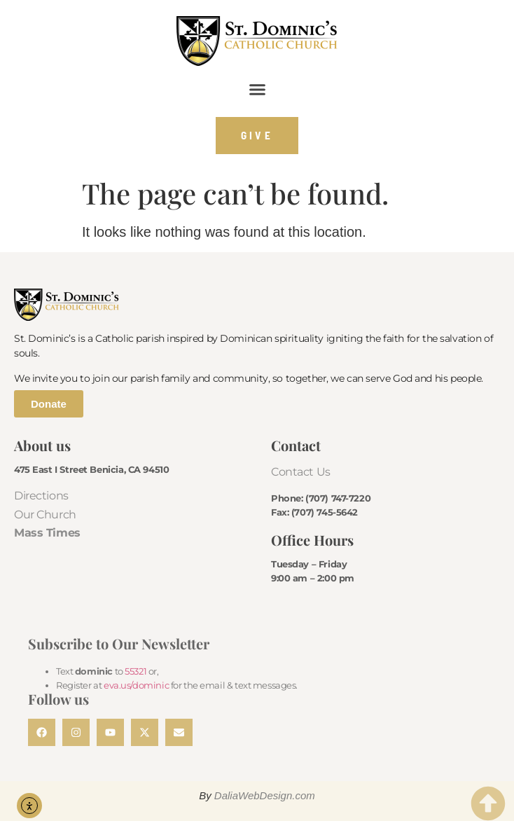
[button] (257, 89)
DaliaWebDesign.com (264, 795)
